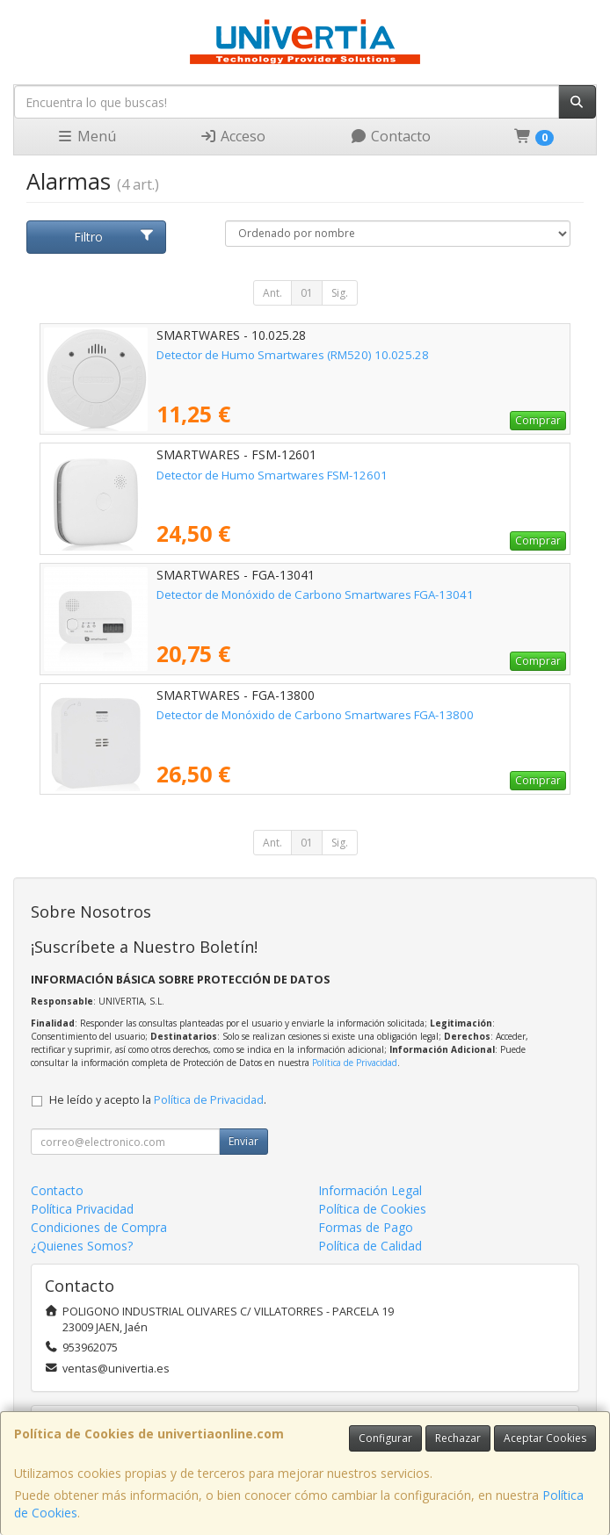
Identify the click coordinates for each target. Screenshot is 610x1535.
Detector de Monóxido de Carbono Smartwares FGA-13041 (315, 594)
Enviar (243, 1141)
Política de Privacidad (354, 1062)
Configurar (385, 1438)
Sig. (339, 292)
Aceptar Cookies (545, 1438)
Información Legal (370, 1190)
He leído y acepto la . (157, 1099)
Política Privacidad (82, 1208)
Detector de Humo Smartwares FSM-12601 (272, 475)
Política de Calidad (370, 1245)
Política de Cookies (372, 1208)
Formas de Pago (365, 1227)
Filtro (114, 236)
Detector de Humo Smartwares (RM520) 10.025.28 (292, 355)
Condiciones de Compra (99, 1227)
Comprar (538, 420)
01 (307, 292)
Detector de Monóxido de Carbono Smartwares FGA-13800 (315, 715)
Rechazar (458, 1438)
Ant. (272, 292)
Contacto (390, 136)
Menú (86, 136)
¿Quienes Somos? (82, 1245)
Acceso (232, 136)
